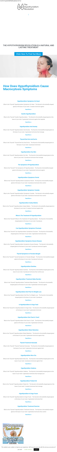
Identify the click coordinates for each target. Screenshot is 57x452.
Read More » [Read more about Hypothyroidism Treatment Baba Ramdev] (28, 287)
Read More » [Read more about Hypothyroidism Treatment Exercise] (28, 414)
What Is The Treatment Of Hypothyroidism (28, 215)
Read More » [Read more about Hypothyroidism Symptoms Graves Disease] (28, 249)
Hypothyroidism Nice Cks (28, 355)
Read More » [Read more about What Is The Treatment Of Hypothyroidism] (28, 224)
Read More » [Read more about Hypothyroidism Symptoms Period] (28, 185)
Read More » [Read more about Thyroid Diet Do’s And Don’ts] (28, 147)
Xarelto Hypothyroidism (28, 114)
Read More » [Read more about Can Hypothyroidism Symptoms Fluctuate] (28, 236)
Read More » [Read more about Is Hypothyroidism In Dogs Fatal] (28, 313)
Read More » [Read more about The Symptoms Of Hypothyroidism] (28, 173)
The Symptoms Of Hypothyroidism (28, 164)
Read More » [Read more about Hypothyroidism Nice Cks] (28, 363)
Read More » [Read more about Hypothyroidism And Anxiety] (28, 135)
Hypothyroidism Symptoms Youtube (29, 190)
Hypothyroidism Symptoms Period (28, 177)
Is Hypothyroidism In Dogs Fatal (28, 304)
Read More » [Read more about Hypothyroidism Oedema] (28, 376)
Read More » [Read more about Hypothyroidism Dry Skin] (28, 160)
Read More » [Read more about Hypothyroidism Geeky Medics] (28, 211)
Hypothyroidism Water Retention (28, 330)
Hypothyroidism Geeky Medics (28, 203)
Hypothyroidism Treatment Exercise (28, 406)
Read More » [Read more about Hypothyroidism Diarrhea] (28, 274)
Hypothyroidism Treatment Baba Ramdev (28, 279)
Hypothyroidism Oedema (28, 368)
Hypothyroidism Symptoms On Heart (28, 101)
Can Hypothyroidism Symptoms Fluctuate (28, 228)
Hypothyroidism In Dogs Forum (28, 393)
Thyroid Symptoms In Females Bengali (28, 253)
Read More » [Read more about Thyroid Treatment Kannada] (28, 351)
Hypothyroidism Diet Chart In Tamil (28, 317)
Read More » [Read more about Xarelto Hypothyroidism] (28, 122)
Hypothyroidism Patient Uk (28, 381)
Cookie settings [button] (28, 449)
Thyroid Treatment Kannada (28, 342)
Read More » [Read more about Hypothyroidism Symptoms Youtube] (28, 198)
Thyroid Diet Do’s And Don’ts (28, 139)
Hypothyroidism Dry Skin (28, 152)
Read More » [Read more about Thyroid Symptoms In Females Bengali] (28, 262)
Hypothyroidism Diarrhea (28, 266)
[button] (28, 14)
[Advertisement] (28, 30)
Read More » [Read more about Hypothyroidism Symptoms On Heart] (28, 109)
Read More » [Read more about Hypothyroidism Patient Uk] (28, 389)
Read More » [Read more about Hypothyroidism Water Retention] (28, 338)
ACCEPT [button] (36, 449)
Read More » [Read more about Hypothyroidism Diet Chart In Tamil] (28, 325)
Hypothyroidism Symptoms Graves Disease (28, 241)
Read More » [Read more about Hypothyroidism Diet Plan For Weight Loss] (28, 300)
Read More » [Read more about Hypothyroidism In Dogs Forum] (28, 402)
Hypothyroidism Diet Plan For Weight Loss (28, 292)
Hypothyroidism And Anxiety (28, 126)
